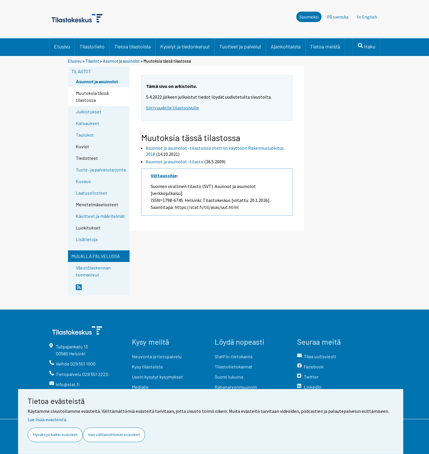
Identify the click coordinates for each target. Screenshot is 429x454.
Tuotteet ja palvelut (240, 46)
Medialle (140, 387)
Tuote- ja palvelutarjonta (101, 169)
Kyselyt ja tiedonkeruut (185, 46)
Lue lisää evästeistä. (47, 419)
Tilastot (92, 61)
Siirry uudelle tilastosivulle (172, 108)
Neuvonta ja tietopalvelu (157, 356)
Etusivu (62, 46)
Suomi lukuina (229, 376)
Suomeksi (309, 17)
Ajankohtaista (286, 46)
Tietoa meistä (325, 46)
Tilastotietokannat (233, 366)
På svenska (338, 17)
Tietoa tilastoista (132, 46)
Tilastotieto (92, 46)
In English (367, 17)
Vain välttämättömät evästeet (114, 434)
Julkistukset (88, 111)
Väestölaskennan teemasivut (93, 271)
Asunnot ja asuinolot (121, 61)
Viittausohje (164, 175)
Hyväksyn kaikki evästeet (55, 434)
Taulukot (85, 135)
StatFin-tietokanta (233, 356)
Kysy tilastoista (147, 366)
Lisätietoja (87, 239)
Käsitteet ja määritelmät (100, 216)
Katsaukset (87, 123)
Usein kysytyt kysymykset (157, 376)
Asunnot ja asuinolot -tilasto (174, 161)
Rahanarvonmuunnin (236, 387)
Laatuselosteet (91, 193)
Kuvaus (83, 181)
